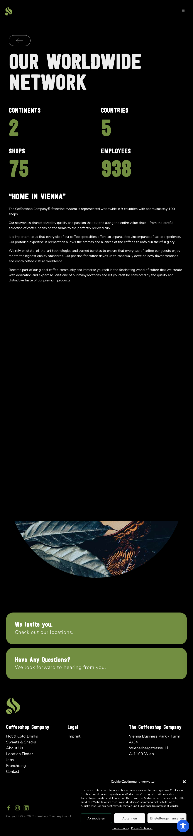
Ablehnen (129, 818)
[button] (184, 781)
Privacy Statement (141, 828)
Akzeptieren (96, 818)
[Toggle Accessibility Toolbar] (183, 826)
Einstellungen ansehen (167, 818)
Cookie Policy (120, 828)
